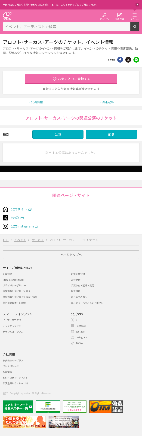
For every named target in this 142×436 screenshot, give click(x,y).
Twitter (128, 60)
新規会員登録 (78, 274)
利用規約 (7, 274)
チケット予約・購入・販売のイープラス (7, 16)
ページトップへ (71, 254)
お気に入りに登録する (74, 78)
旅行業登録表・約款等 (14, 302)
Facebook (81, 325)
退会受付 (75, 280)
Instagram (81, 337)
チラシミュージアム (13, 331)
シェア (120, 60)
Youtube (80, 331)
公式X (15, 217)
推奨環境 (75, 291)
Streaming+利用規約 (13, 280)
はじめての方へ (79, 297)
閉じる (137, 4)
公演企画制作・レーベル (15, 383)
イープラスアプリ (12, 320)
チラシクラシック (12, 325)
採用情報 (7, 372)
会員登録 (119, 19)
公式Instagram (22, 226)
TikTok (79, 343)
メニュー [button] (134, 19)
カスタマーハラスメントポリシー (88, 302)
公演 (58, 134)
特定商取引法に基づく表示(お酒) (20, 297)
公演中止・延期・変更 (82, 285)
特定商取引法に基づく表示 (17, 291)
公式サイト (19, 209)
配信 (111, 134)
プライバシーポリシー (14, 285)
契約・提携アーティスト (15, 377)
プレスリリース (11, 366)
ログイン (104, 19)
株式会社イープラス (13, 360)
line (136, 60)
